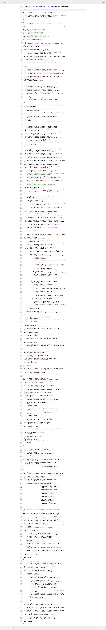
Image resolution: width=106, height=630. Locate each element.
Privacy (11, 628)
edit (51, 10)
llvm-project (27, 6)
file (48, 10)
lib (48, 6)
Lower (52, 6)
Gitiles (8, 628)
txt (100, 627)
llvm (21, 6)
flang (33, 6)
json (103, 627)
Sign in (103, 2)
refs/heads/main (40, 6)
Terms (15, 628)
